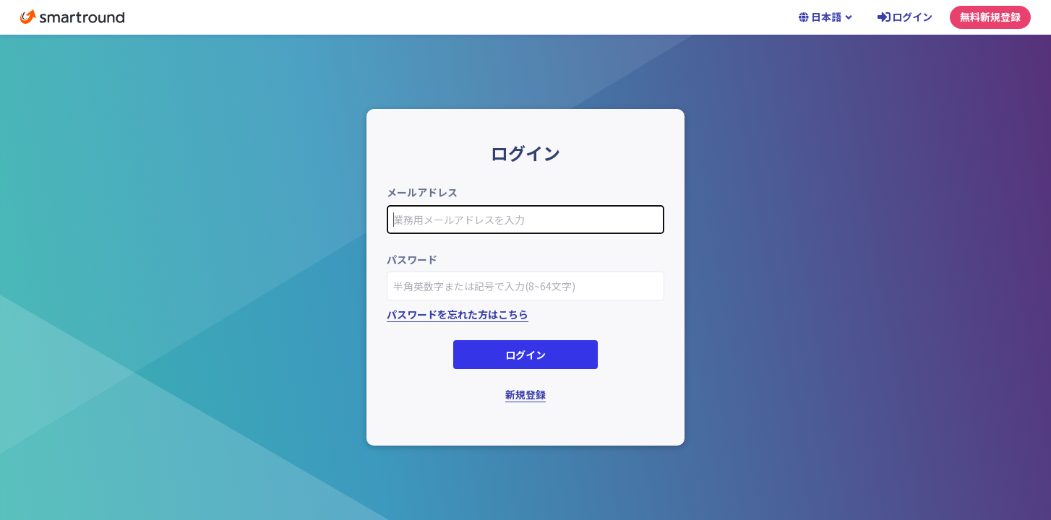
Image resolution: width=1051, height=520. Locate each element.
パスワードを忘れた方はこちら (457, 314)
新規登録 (525, 394)
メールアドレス (422, 192)
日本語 (826, 17)
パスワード (412, 259)
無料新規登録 (990, 16)
